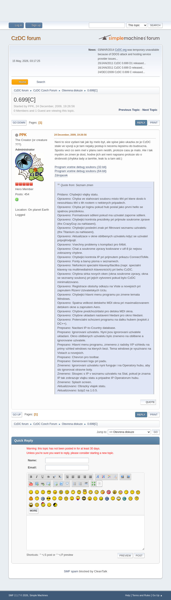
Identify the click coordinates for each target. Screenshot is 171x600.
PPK (23, 135)
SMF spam (71, 571)
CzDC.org (121, 49)
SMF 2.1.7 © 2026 (18, 595)
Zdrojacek (61, 175)
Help (127, 595)
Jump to (101, 432)
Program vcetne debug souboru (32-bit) (80, 167)
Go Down (19, 122)
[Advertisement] (85, 10)
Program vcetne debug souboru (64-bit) (80, 171)
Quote (148, 402)
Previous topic (129, 109)
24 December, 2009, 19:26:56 (70, 134)
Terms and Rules (141, 595)
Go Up (17, 414)
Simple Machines (39, 595)
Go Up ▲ (158, 595)
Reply (141, 122)
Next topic (149, 109)
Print (154, 122)
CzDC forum (26, 38)
